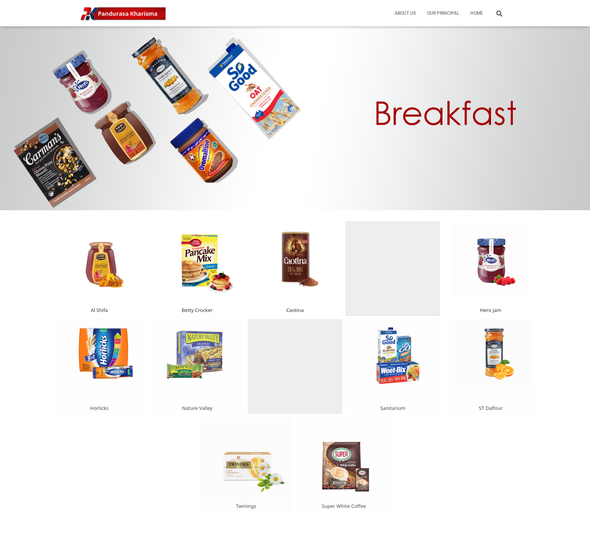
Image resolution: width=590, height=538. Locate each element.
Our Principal (443, 13)
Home (476, 13)
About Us (405, 13)
